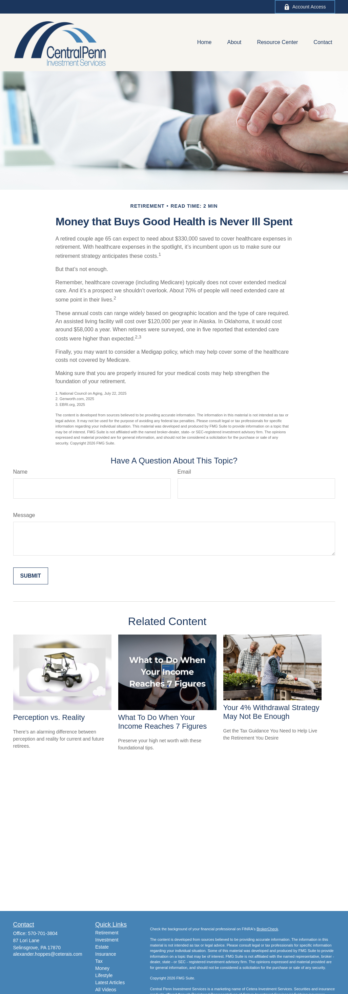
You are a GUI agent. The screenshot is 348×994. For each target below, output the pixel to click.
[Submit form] (30, 575)
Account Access (305, 7)
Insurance (105, 954)
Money (102, 968)
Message (24, 515)
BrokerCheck (267, 929)
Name (20, 472)
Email (184, 472)
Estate (102, 947)
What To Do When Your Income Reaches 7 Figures (162, 721)
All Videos (105, 989)
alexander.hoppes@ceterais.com (47, 954)
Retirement (106, 932)
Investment (106, 940)
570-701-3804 (43, 933)
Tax (99, 961)
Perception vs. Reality (49, 717)
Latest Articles (110, 982)
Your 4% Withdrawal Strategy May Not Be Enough (271, 712)
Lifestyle (103, 975)
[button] (204, 42)
